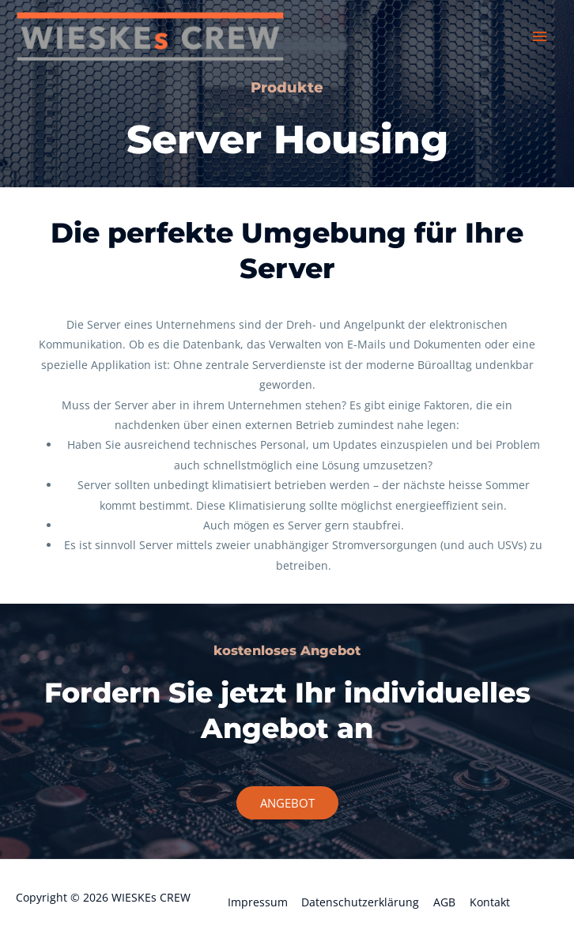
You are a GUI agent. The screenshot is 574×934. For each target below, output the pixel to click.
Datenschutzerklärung (360, 902)
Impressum (258, 902)
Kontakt (490, 902)
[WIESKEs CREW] (150, 36)
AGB (444, 902)
